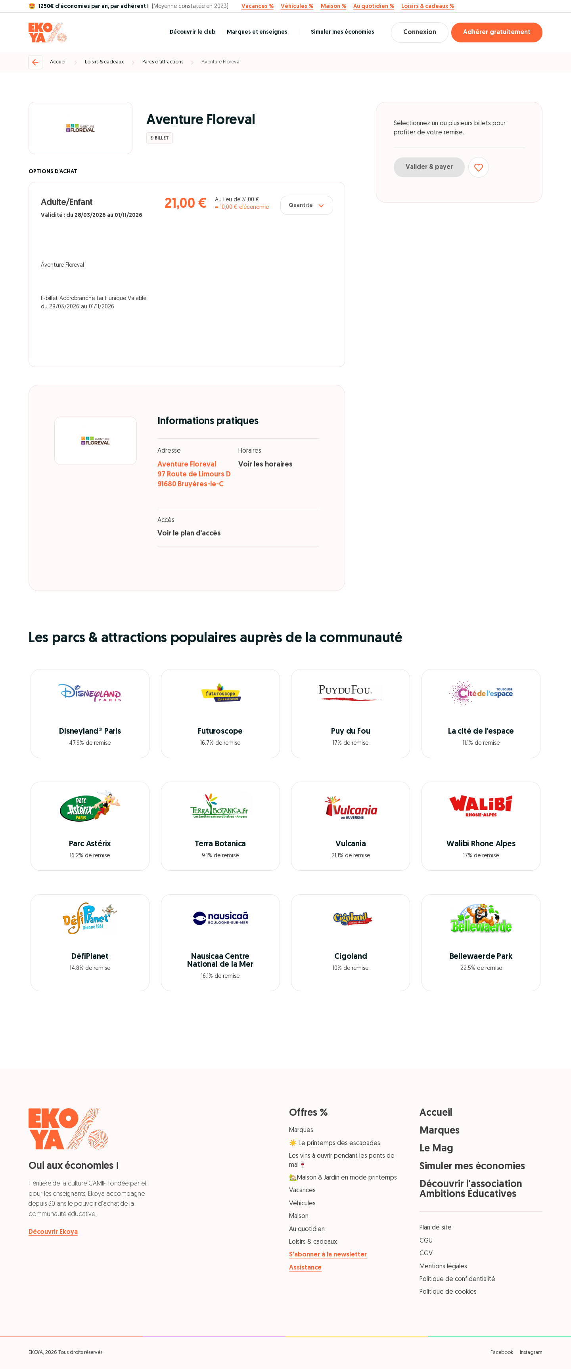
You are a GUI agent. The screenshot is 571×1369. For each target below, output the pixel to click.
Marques (301, 1130)
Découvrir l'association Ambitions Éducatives (471, 1189)
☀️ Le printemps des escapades (334, 1143)
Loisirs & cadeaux (104, 62)
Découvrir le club (192, 32)
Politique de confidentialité (457, 1279)
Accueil (58, 62)
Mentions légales (443, 1267)
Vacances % (257, 7)
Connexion (419, 32)
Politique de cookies (448, 1292)
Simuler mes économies (342, 32)
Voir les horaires (265, 464)
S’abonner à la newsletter (328, 1255)
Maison (298, 1216)
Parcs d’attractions (162, 62)
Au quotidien (307, 1229)
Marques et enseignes (257, 32)
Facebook (502, 1352)
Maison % (333, 7)
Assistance (305, 1268)
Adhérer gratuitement (497, 32)
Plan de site (436, 1228)
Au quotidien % (373, 7)
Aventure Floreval (221, 62)
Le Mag (436, 1149)
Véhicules (302, 1204)
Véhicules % (297, 7)
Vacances (302, 1190)
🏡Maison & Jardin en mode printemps (343, 1178)
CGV (426, 1253)
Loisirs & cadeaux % (427, 7)
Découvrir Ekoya (53, 1232)
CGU (426, 1241)
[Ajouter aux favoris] (479, 167)
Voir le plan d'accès (189, 533)
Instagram (531, 1352)
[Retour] (35, 62)
